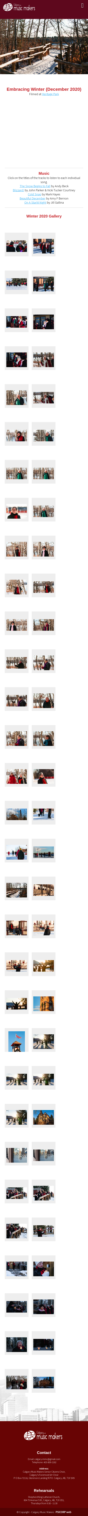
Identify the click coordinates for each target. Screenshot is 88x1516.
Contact (44, 1452)
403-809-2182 (50, 1462)
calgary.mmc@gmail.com (47, 1459)
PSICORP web (63, 1512)
